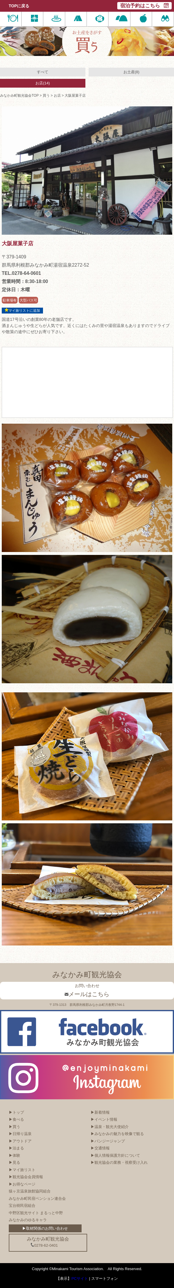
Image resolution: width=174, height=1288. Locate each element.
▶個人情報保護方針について (115, 1155)
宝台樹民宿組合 (22, 1205)
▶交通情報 (100, 1148)
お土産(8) (131, 72)
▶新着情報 (100, 1112)
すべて (42, 72)
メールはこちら (87, 994)
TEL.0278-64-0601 (21, 273)
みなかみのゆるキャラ (28, 1220)
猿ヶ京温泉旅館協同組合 (30, 1191)
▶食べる (16, 1119)
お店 (57, 95)
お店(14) (42, 83)
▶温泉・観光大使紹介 (110, 1127)
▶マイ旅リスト (22, 1170)
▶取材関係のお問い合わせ (45, 1228)
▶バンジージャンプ (108, 1141)
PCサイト (79, 1278)
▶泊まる (16, 1148)
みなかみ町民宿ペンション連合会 (37, 1198)
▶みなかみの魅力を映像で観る (117, 1134)
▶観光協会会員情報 (26, 1177)
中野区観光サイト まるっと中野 (36, 1213)
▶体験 (14, 1155)
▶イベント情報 (104, 1119)
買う (46, 95)
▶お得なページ (22, 1184)
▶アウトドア (20, 1141)
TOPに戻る (19, 6)
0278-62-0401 (44, 1245)
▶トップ (16, 1112)
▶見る (14, 1162)
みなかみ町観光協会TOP (19, 95)
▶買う (14, 1127)
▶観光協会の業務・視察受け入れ (119, 1162)
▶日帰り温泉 (20, 1134)
